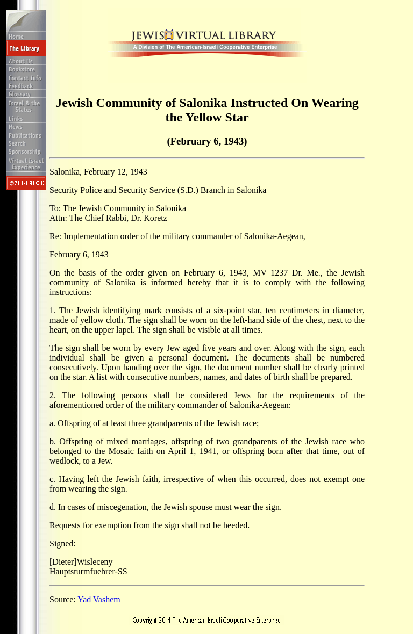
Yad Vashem (98, 599)
